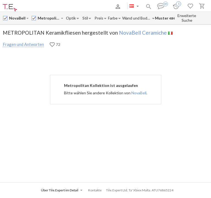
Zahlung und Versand (55, 6)
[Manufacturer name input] (17, 18)
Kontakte (80, 6)
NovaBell (138, 92)
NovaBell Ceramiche (143, 32)
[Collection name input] (49, 18)
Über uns (30, 6)
